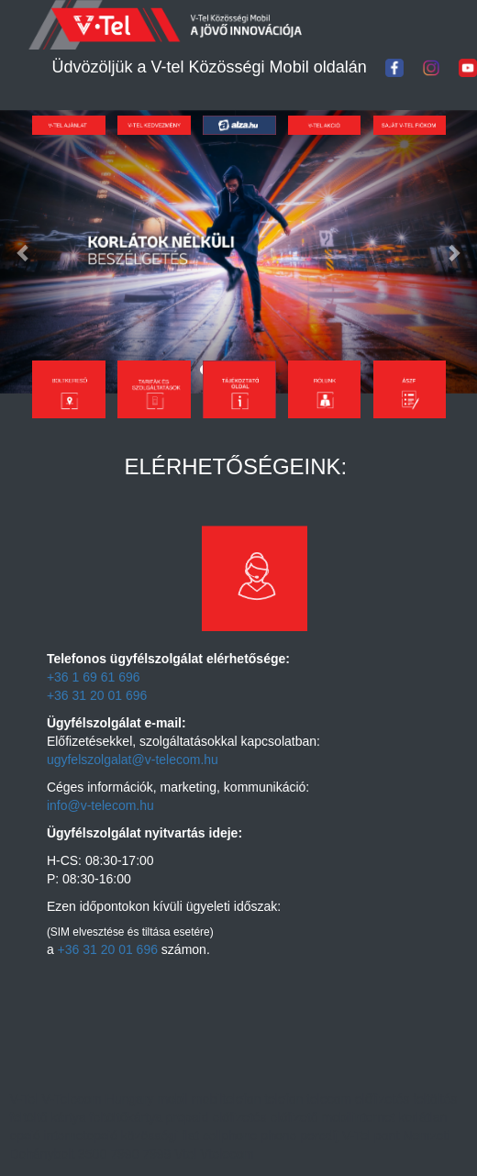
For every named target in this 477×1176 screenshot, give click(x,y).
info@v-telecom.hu (100, 805)
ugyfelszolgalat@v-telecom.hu (132, 759)
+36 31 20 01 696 (97, 695)
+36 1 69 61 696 (93, 677)
